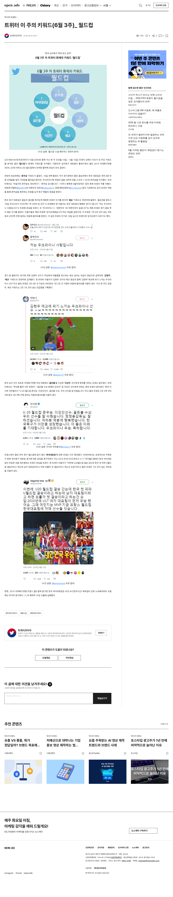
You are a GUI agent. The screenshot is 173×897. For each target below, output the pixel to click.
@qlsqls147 (58, 375)
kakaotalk (28, 873)
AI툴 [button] (105, 5)
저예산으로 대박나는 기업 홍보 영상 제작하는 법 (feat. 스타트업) (63, 743)
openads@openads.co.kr (148, 861)
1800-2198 (126, 861)
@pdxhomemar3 (58, 267)
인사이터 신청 (161, 5)
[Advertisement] (147, 201)
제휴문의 (111, 847)
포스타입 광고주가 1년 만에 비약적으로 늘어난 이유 (149, 742)
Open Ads (12, 5)
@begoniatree (58, 583)
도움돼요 (46, 658)
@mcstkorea (75, 188)
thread (19, 873)
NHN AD (9, 848)
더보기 (165, 724)
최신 (56, 5)
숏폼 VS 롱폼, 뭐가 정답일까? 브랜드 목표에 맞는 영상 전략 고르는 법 (20, 743)
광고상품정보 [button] (91, 5)
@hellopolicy (47, 188)
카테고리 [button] (29, 5)
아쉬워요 (70, 658)
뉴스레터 (135, 847)
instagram (8, 873)
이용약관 (88, 868)
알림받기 (101, 633)
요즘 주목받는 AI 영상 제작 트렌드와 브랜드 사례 (107, 742)
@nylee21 (65, 447)
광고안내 (145, 847)
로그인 (148, 5)
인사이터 (76, 5)
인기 (65, 5)
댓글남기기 (102, 698)
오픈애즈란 (89, 847)
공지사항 (100, 847)
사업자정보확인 (116, 857)
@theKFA (21, 188)
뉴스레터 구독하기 (143, 830)
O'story (45, 5)
